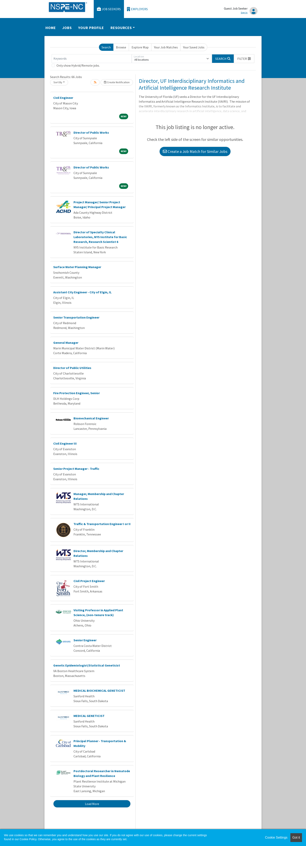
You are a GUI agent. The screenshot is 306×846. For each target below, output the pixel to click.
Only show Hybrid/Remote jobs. (78, 65)
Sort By (57, 82)
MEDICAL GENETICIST (89, 716)
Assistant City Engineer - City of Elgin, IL (82, 292)
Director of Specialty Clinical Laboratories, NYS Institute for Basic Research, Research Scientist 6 (100, 237)
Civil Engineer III (65, 443)
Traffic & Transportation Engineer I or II (102, 524)
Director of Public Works (91, 132)
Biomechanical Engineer (91, 418)
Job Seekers (109, 9)
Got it (296, 837)
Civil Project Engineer (89, 581)
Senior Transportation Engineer (76, 317)
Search (106, 47)
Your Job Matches (166, 47)
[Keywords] (92, 58)
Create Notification (117, 82)
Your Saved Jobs (193, 47)
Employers (137, 9)
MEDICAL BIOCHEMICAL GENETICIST (99, 691)
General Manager (65, 343)
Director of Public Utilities (72, 368)
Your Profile (91, 27)
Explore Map (140, 47)
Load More (92, 804)
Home (50, 27)
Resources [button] (121, 27)
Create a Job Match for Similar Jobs (195, 151)
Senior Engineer (85, 640)
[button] (244, 58)
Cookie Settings (276, 837)
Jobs (67, 27)
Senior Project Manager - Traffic (76, 469)
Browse (121, 47)
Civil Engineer (63, 98)
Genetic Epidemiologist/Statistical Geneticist (86, 665)
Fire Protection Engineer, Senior (76, 393)
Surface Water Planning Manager (77, 267)
